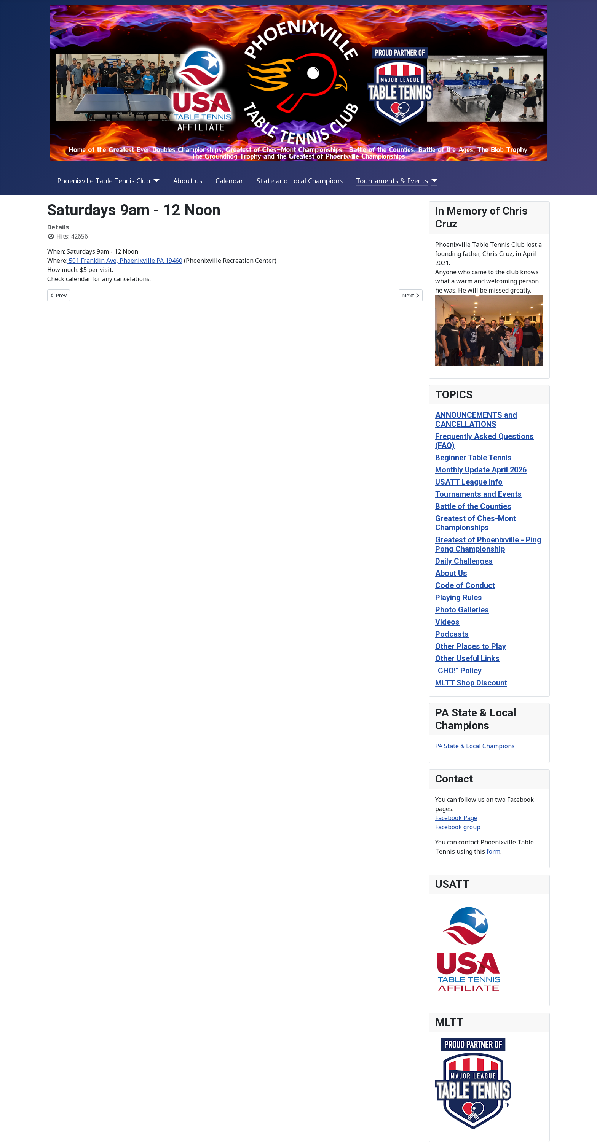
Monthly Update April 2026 (481, 469)
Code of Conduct (465, 585)
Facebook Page (456, 818)
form (493, 851)
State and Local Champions (300, 180)
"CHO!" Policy (458, 670)
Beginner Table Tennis (473, 457)
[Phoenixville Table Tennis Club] (155, 181)
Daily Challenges (464, 561)
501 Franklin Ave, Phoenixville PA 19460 (124, 260)
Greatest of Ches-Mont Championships (475, 523)
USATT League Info (469, 482)
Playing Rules (458, 597)
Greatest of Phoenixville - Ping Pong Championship (488, 544)
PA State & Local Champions (475, 746)
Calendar (229, 180)
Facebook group (457, 827)
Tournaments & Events (392, 180)
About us (187, 180)
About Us (451, 573)
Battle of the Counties (473, 506)
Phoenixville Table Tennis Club (103, 180)
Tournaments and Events (478, 494)
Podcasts (452, 634)
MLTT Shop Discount (471, 682)
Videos (447, 621)
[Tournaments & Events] (432, 181)
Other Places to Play (470, 646)
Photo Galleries (462, 609)
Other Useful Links (467, 658)
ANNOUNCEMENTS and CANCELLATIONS (476, 419)
